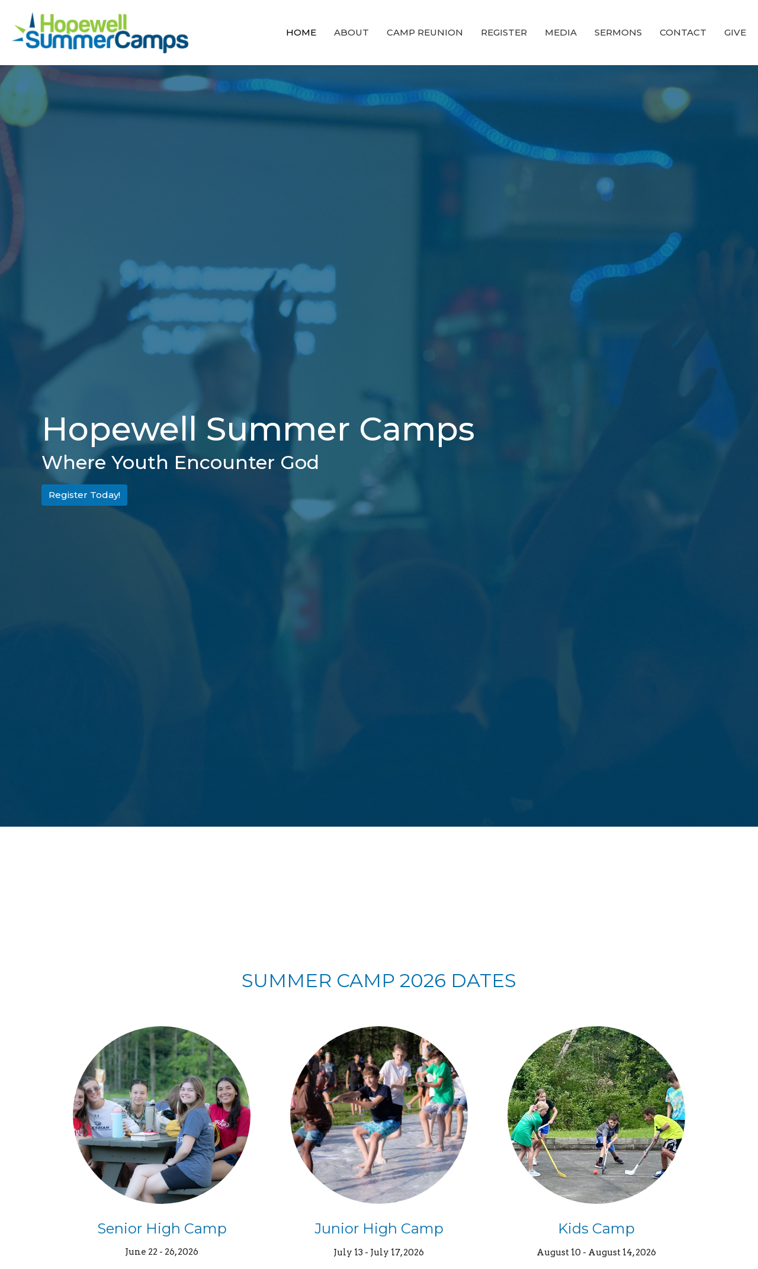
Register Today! (84, 494)
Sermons (618, 32)
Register (504, 32)
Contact (683, 32)
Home (301, 32)
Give (735, 32)
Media (561, 32)
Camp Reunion (425, 32)
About (351, 32)
